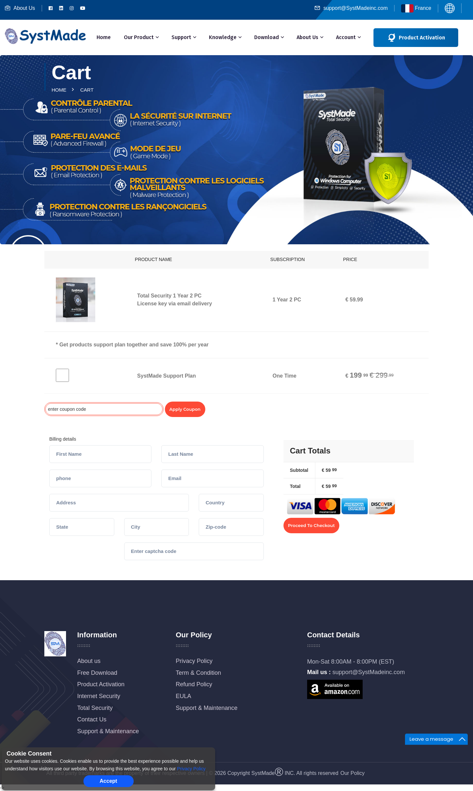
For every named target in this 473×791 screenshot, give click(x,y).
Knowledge (222, 37)
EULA (183, 696)
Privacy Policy (194, 661)
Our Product (139, 37)
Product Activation (100, 684)
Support (181, 37)
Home (104, 37)
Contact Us (91, 719)
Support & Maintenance (108, 731)
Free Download (97, 673)
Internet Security (98, 696)
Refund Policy (194, 684)
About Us (20, 8)
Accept (108, 781)
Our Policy (352, 773)
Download (266, 37)
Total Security (95, 708)
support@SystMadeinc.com (351, 8)
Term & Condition (198, 673)
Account (346, 37)
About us (89, 661)
